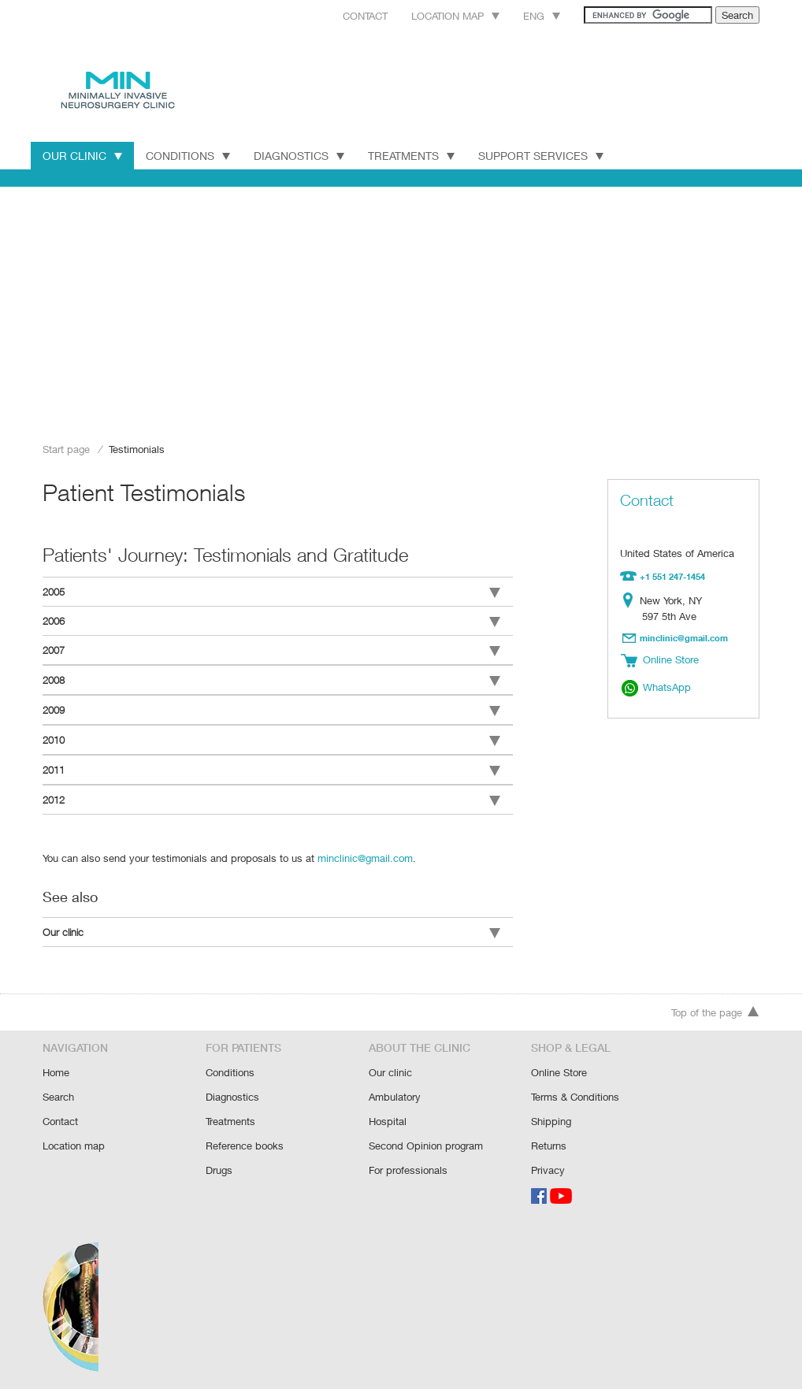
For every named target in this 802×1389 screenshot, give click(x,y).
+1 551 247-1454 (673, 576)
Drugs (219, 1162)
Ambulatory (395, 1091)
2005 (272, 592)
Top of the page (715, 1009)
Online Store (559, 1068)
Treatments (414, 155)
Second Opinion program (426, 1139)
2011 (272, 765)
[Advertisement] (401, 309)
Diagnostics (300, 155)
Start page (66, 449)
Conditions (188, 155)
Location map (435, 15)
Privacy (548, 1162)
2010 (272, 736)
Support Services (547, 155)
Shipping (551, 1115)
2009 (272, 707)
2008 (272, 677)
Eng (524, 15)
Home (56, 1068)
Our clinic (272, 926)
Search (59, 1091)
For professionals (408, 1162)
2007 (272, 648)
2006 (272, 620)
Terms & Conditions (575, 1091)
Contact (341, 15)
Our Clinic (82, 155)
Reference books (244, 1139)
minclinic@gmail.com (360, 850)
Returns (549, 1139)
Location (630, 599)
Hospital (387, 1115)
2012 (272, 794)
